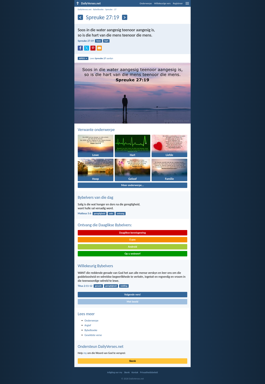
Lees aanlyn (101, 58)
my (85, 353)
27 (115, 9)
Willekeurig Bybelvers (95, 265)
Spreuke (108, 9)
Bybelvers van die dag (95, 197)
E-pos (132, 239)
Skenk (132, 361)
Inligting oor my (114, 372)
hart (106, 41)
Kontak (134, 372)
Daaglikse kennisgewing (132, 232)
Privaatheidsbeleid (149, 372)
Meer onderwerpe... (132, 185)
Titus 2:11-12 (85, 285)
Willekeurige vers (162, 3)
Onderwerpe (146, 3)
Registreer (178, 3)
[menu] (187, 4)
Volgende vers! (132, 294)
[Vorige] (80, 17)
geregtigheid (99, 213)
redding (123, 286)
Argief (88, 325)
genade (98, 286)
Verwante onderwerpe (96, 129)
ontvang (120, 213)
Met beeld (132, 301)
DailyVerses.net (84, 9)
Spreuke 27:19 (86, 40)
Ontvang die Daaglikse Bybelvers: (105, 224)
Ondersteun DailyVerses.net (100, 346)
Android (132, 246)
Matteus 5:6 (84, 213)
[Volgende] (124, 17)
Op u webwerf (132, 253)
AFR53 (83, 58)
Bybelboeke (98, 9)
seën (111, 213)
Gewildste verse (93, 335)
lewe (98, 41)
